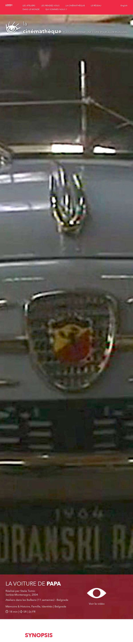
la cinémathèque (75, 5)
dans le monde (31, 9)
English (124, 5)
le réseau (96, 5)
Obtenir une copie (87, 32)
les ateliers (29, 5)
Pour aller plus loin (113, 32)
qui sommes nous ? (56, 9)
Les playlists (66, 32)
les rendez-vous (50, 5)
